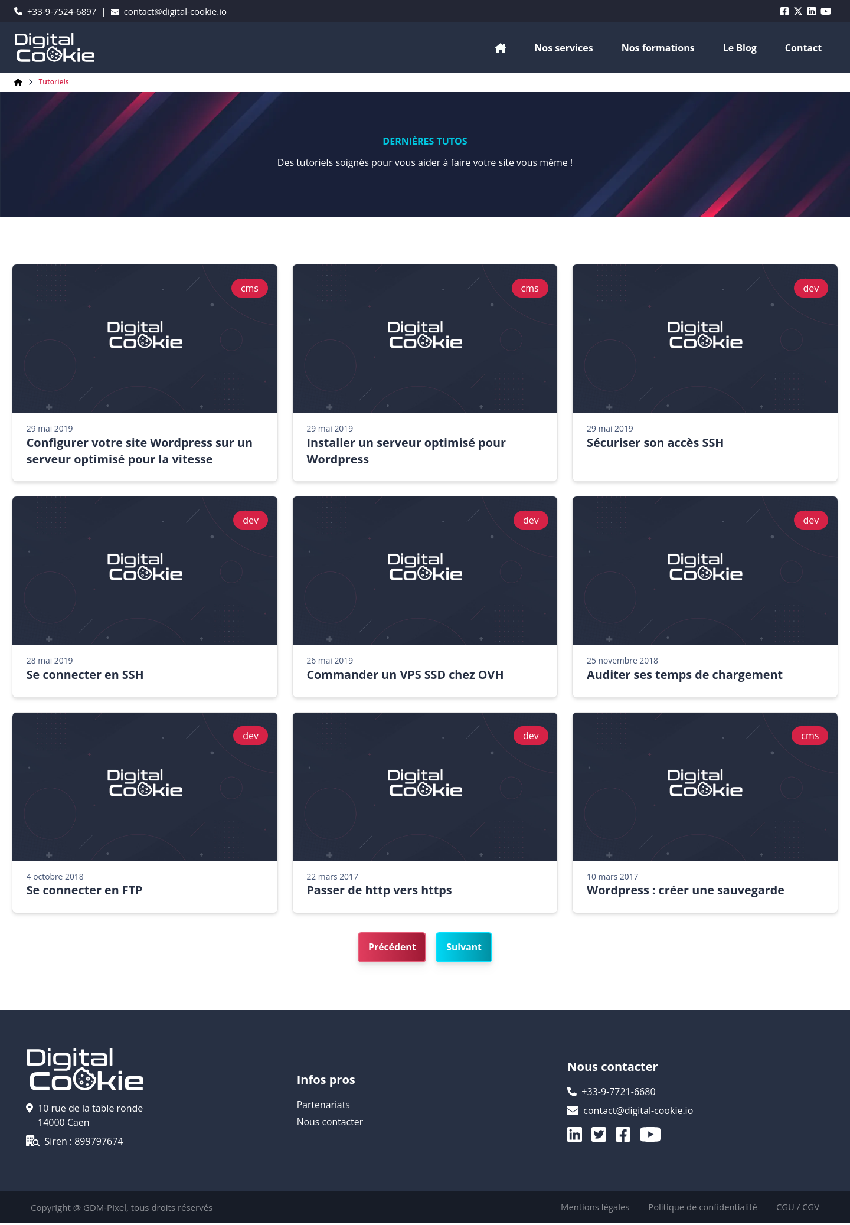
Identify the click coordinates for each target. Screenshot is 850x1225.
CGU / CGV (797, 1209)
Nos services (563, 47)
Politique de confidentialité (701, 1209)
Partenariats (324, 1107)
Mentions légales (593, 1209)
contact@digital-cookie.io (169, 11)
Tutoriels (54, 82)
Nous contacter (330, 1124)
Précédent (392, 949)
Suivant (464, 949)
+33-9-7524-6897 (55, 11)
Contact (803, 47)
